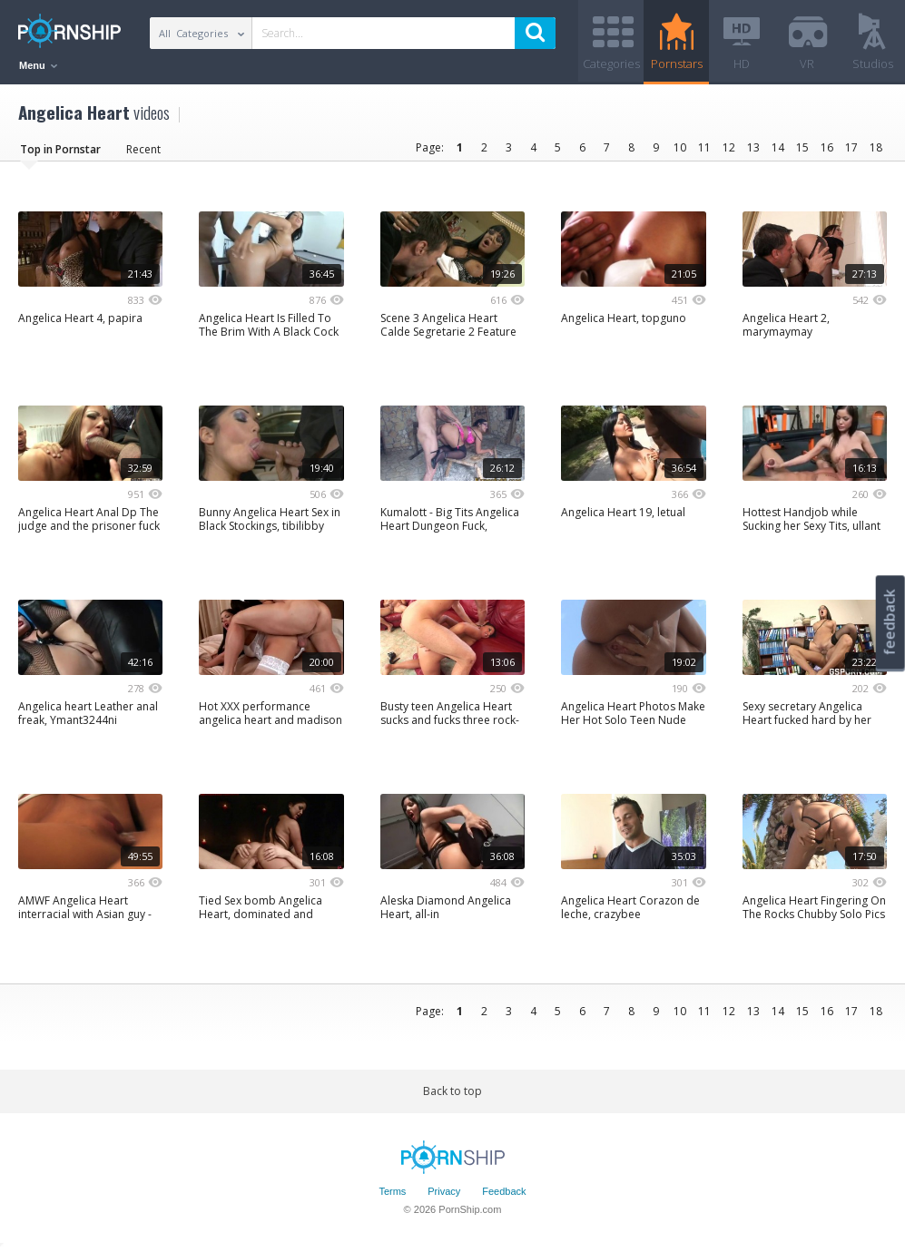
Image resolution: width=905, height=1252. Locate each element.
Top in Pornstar (60, 149)
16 (827, 147)
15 (802, 147)
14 (778, 147)
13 (753, 147)
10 (680, 147)
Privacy (444, 1191)
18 (876, 147)
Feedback (504, 1191)
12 (729, 147)
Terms (392, 1191)
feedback (890, 622)
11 (704, 147)
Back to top (452, 1091)
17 (851, 147)
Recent (143, 149)
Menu (38, 65)
